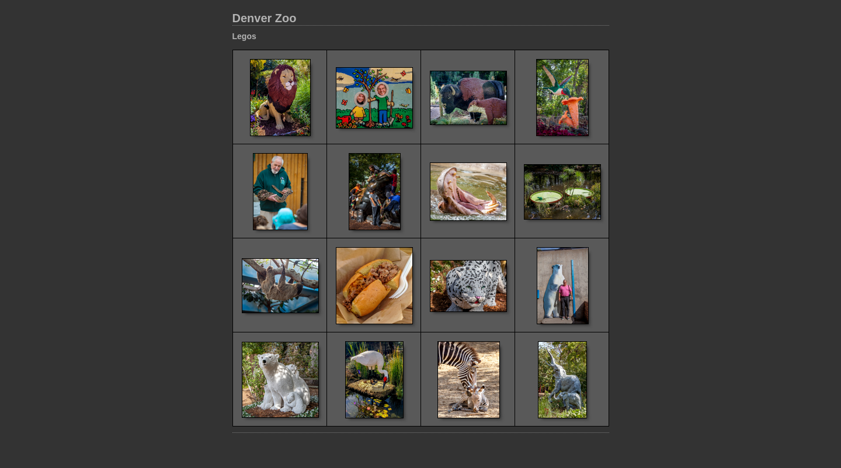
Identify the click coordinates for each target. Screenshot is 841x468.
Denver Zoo (264, 18)
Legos (244, 36)
